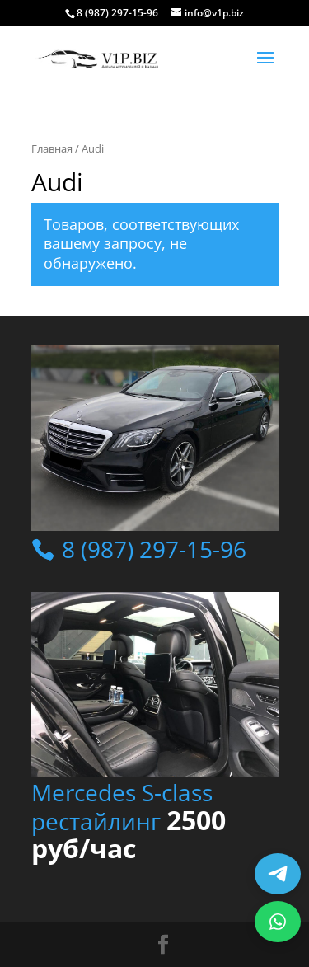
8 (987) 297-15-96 (151, 549)
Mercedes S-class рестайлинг (128, 821)
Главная (52, 148)
